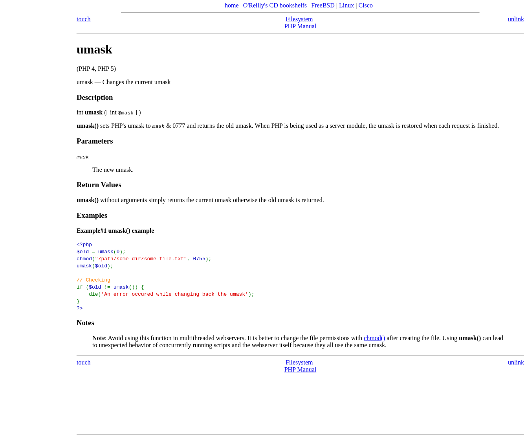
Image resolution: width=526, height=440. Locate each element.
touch (84, 19)
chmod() (374, 338)
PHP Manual (300, 26)
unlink (516, 19)
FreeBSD (323, 5)
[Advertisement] (35, 217)
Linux (346, 5)
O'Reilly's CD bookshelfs (275, 5)
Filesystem (299, 19)
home (232, 5)
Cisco (365, 5)
